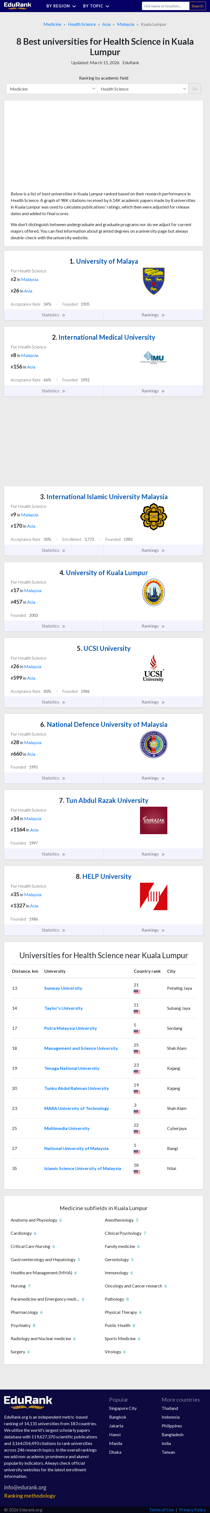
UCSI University (104, 648)
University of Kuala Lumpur (103, 572)
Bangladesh (172, 1434)
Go (194, 88)
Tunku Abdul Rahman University (76, 1088)
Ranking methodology (30, 1495)
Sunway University (63, 988)
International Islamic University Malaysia (104, 496)
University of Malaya (103, 261)
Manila (115, 1443)
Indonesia (171, 1416)
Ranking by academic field (103, 77)
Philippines (172, 1425)
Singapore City (123, 1408)
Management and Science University (81, 1048)
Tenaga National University (72, 1068)
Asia (106, 24)
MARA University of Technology (76, 1108)
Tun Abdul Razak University (103, 800)
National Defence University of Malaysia (103, 724)
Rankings (153, 314)
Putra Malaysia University (70, 1028)
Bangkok (117, 1416)
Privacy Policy (192, 1509)
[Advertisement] (51, 147)
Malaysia (125, 24)
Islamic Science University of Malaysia (82, 1168)
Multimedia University (67, 1128)
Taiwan (168, 1452)
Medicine (52, 24)
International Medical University (103, 337)
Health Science (82, 24)
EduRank (130, 62)
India (166, 1443)
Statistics (54, 314)
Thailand (170, 1408)
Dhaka (115, 1452)
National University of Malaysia (76, 1148)
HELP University (104, 876)
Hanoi (115, 1434)
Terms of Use (161, 1509)
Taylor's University (63, 1008)
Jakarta (116, 1425)
